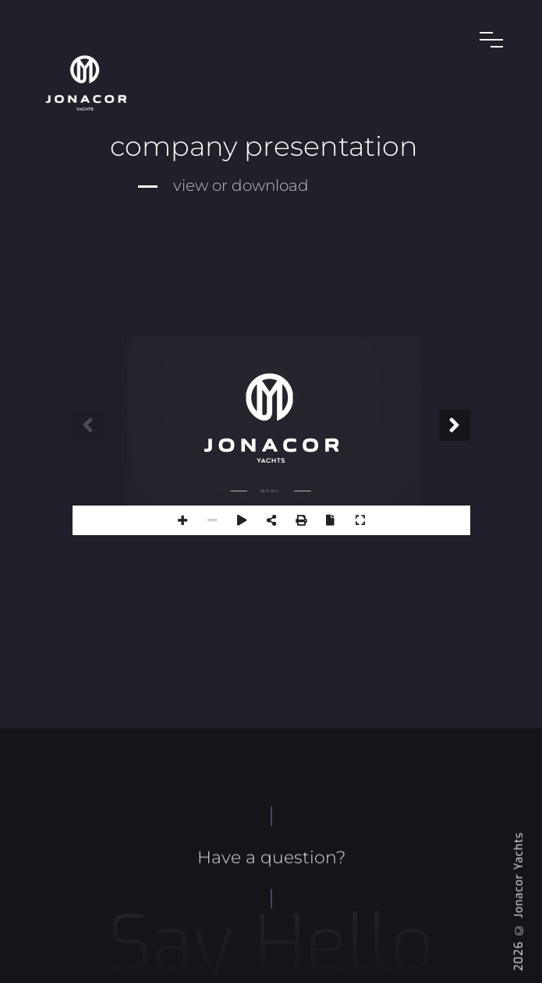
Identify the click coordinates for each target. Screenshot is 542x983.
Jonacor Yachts (519, 875)
